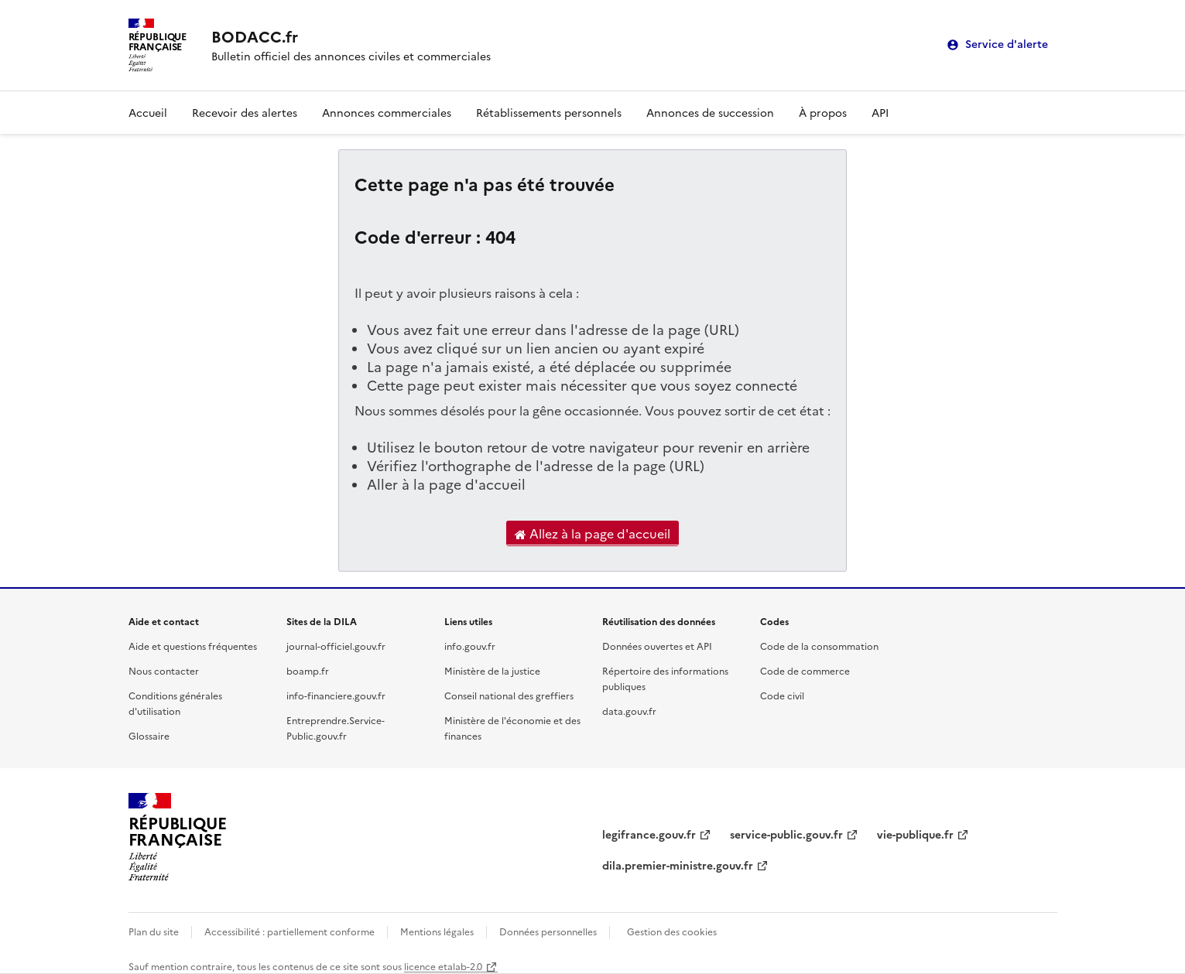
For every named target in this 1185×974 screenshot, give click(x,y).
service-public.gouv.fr (786, 834)
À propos (823, 112)
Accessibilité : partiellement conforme (289, 931)
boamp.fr (307, 670)
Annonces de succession (710, 112)
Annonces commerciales (386, 112)
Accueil (147, 112)
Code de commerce (805, 670)
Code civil (782, 695)
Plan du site (153, 931)
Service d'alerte (1006, 44)
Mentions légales (437, 931)
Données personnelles (548, 931)
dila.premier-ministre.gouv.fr (677, 865)
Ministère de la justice (492, 670)
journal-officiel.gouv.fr (335, 645)
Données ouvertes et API (657, 645)
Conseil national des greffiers (509, 695)
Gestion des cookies (672, 931)
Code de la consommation (819, 645)
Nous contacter (163, 670)
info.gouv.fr (469, 645)
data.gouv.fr (629, 710)
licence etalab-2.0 (443, 965)
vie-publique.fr (915, 834)
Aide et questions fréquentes (192, 645)
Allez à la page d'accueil (592, 533)
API (880, 112)
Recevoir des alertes (244, 112)
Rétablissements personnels (549, 112)
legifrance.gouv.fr (649, 834)
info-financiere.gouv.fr (335, 695)
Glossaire (149, 735)
